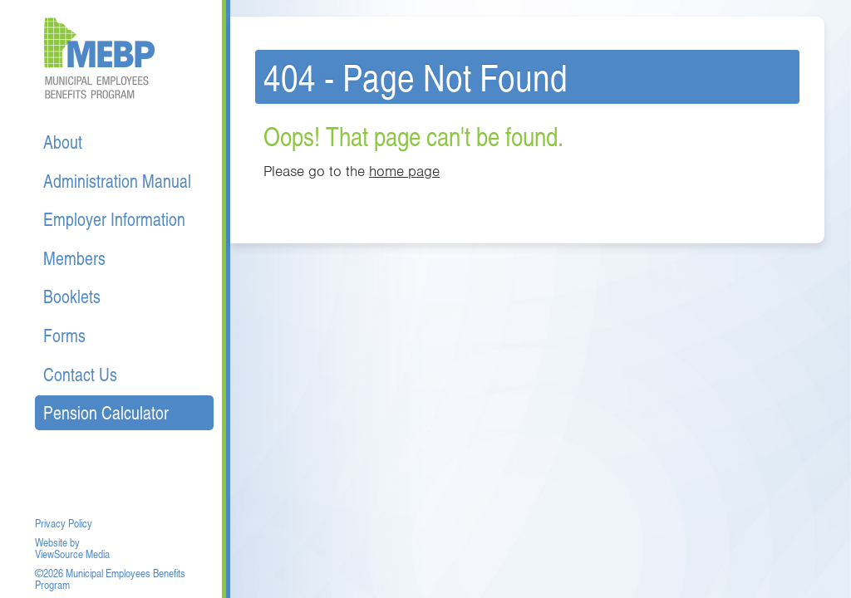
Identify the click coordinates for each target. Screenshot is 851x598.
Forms (64, 335)
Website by (57, 542)
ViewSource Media (72, 554)
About (62, 141)
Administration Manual (117, 181)
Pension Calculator (106, 412)
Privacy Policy (63, 523)
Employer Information (114, 219)
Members (74, 258)
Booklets (72, 296)
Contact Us (80, 374)
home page (404, 171)
